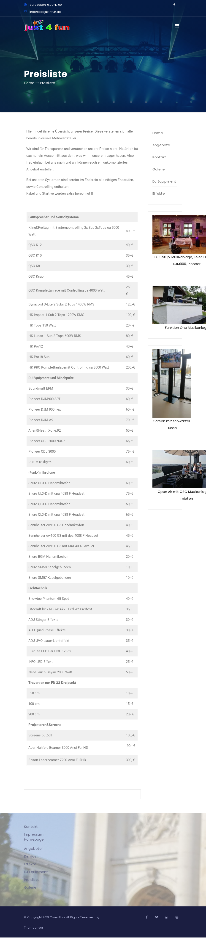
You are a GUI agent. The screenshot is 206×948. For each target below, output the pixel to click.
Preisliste (47, 82)
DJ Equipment (164, 181)
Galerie (158, 169)
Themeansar (33, 927)
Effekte (158, 193)
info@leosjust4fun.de (42, 12)
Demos (30, 856)
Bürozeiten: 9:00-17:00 (43, 5)
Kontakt (159, 157)
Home (29, 82)
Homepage (34, 839)
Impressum (33, 834)
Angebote (161, 145)
